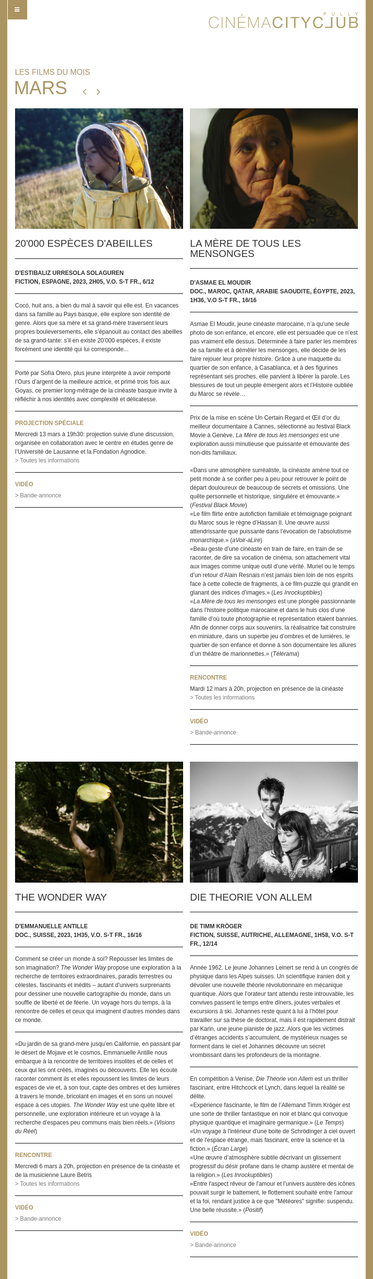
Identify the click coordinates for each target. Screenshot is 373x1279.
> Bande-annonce (38, 495)
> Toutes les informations (47, 460)
